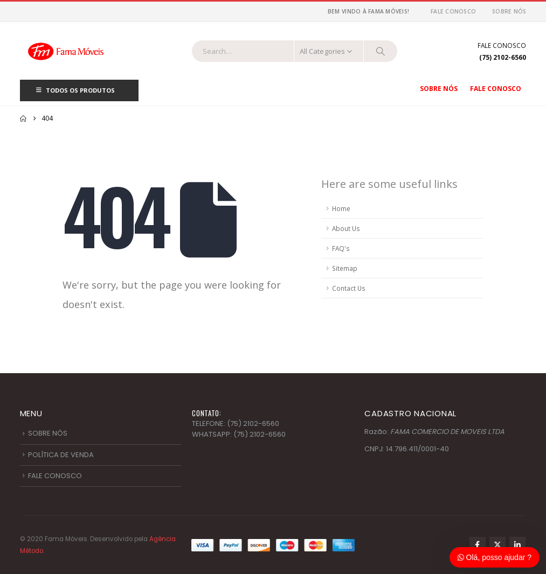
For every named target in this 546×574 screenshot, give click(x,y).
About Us (346, 228)
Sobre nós (509, 11)
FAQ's (341, 248)
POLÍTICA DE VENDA (61, 455)
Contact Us (348, 288)
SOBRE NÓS (47, 433)
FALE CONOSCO (55, 476)
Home (341, 208)
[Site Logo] (66, 51)
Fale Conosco (453, 11)
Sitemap (344, 268)
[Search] (380, 51)
